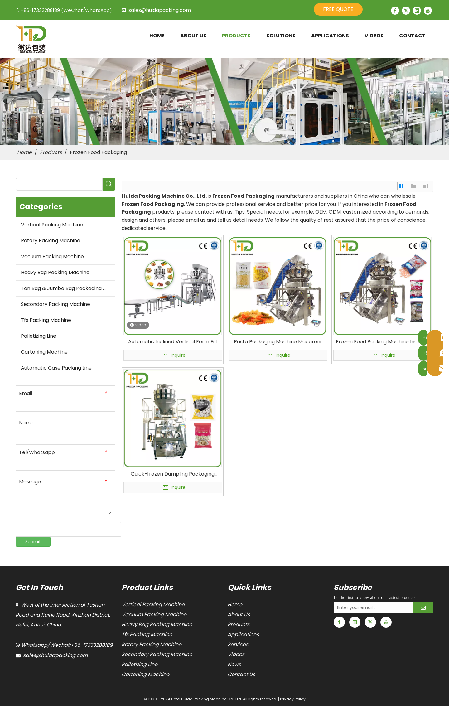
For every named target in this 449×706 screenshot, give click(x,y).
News (234, 664)
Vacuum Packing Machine (52, 256)
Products (238, 624)
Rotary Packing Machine (50, 240)
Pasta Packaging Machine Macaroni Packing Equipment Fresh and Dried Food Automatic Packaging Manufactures (277, 341)
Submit (33, 542)
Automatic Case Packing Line (56, 367)
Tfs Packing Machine (46, 320)
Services (238, 644)
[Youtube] (428, 11)
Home (235, 604)
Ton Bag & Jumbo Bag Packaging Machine (68, 288)
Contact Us (241, 674)
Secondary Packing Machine (55, 304)
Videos (236, 654)
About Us (239, 614)
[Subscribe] (423, 607)
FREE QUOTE (338, 9)
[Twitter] (406, 11)
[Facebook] (395, 11)
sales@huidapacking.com (159, 10)
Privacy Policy (293, 699)
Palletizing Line (38, 336)
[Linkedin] (417, 11)
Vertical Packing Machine (52, 224)
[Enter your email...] (372, 607)
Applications (243, 634)
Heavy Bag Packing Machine (55, 272)
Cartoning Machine (44, 351)
